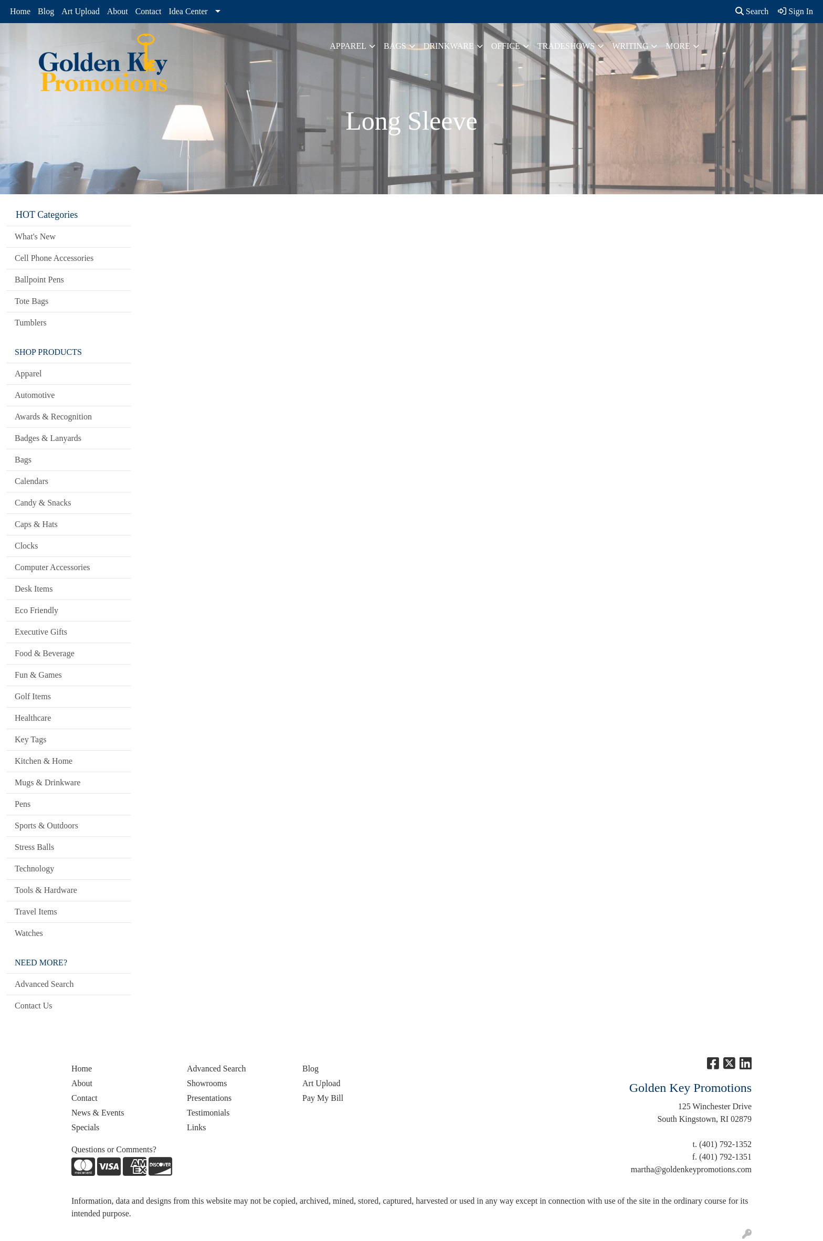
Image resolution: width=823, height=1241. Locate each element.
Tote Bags (31, 301)
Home (20, 11)
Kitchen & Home (43, 760)
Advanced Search (44, 984)
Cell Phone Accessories (54, 258)
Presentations (209, 1097)
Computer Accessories (52, 567)
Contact (148, 11)
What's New (35, 236)
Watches (29, 933)
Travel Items (36, 911)
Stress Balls (34, 847)
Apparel (348, 45)
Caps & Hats (36, 524)
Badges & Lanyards (48, 438)
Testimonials (208, 1112)
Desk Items (33, 588)
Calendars (31, 481)
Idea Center (187, 11)
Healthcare (33, 717)
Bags (395, 45)
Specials (85, 1127)
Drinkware (449, 45)
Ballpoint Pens (39, 279)
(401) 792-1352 (725, 1144)
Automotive (35, 395)
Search (752, 11)
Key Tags (30, 739)
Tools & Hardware (46, 890)
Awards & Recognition (53, 416)
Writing (630, 45)
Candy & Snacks (43, 502)
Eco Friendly (36, 610)
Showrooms (207, 1083)
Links (196, 1127)
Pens (22, 804)
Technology (34, 868)
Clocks (26, 545)
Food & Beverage (45, 653)
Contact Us (33, 1005)
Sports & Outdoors (46, 825)
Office (505, 45)
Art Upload (80, 11)
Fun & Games (38, 674)
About (117, 11)
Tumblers (31, 322)
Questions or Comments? (113, 1149)
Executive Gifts (41, 631)
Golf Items (33, 696)
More (678, 45)
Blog (46, 11)
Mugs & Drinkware (47, 782)
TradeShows (566, 45)
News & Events (97, 1112)
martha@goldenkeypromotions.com (691, 1169)
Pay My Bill (322, 1097)
